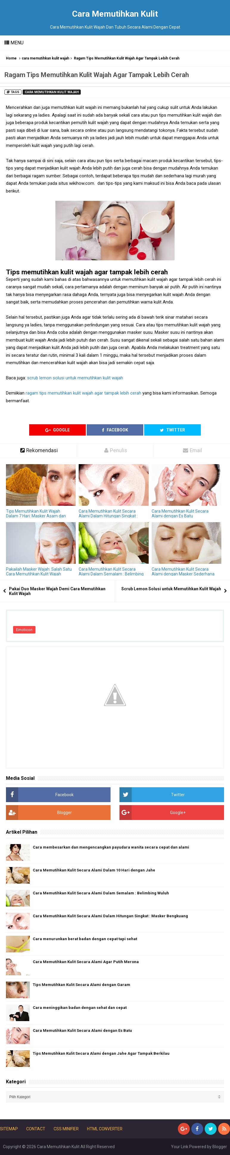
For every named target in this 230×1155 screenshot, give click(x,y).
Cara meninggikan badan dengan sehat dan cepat (80, 1007)
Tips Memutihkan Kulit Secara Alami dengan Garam (81, 984)
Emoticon (24, 629)
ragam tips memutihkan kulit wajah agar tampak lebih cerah (83, 393)
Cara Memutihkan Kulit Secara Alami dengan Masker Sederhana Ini (183, 574)
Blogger (219, 1146)
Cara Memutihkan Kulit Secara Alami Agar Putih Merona (86, 962)
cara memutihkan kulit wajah (45, 58)
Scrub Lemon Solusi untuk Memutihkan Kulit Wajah (171, 588)
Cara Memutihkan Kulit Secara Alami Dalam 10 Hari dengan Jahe (94, 870)
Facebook (115, 430)
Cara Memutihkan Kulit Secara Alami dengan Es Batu (180, 513)
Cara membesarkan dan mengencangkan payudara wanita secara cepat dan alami (111, 847)
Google (57, 430)
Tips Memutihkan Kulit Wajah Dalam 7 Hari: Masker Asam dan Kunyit (36, 516)
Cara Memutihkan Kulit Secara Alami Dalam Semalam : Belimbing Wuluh (111, 574)
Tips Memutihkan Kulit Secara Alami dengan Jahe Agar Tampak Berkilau (101, 1053)
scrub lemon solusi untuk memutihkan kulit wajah (75, 378)
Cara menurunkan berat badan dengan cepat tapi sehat (85, 939)
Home (11, 58)
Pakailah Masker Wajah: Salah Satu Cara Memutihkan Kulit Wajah (39, 571)
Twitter (172, 430)
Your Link (179, 1146)
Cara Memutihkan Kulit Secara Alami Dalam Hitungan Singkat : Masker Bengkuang (108, 516)
